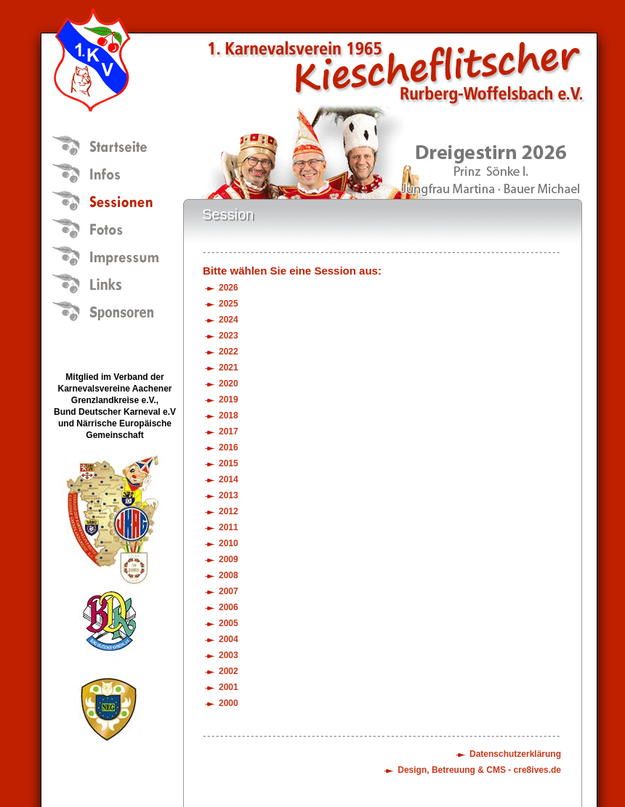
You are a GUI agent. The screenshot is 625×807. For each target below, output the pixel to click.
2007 (228, 591)
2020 (228, 383)
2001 (228, 687)
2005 (228, 623)
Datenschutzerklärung (515, 754)
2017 (228, 431)
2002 (228, 671)
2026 (228, 288)
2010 (228, 543)
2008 (228, 575)
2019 (228, 399)
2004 (228, 639)
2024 (228, 320)
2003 (228, 655)
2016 (228, 447)
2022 (228, 351)
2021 (228, 367)
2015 (228, 463)
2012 (228, 511)
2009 (228, 559)
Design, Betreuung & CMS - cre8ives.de (479, 770)
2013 (228, 495)
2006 (228, 607)
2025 (228, 304)
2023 (228, 335)
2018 (228, 415)
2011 (228, 527)
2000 (228, 703)
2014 (228, 479)
